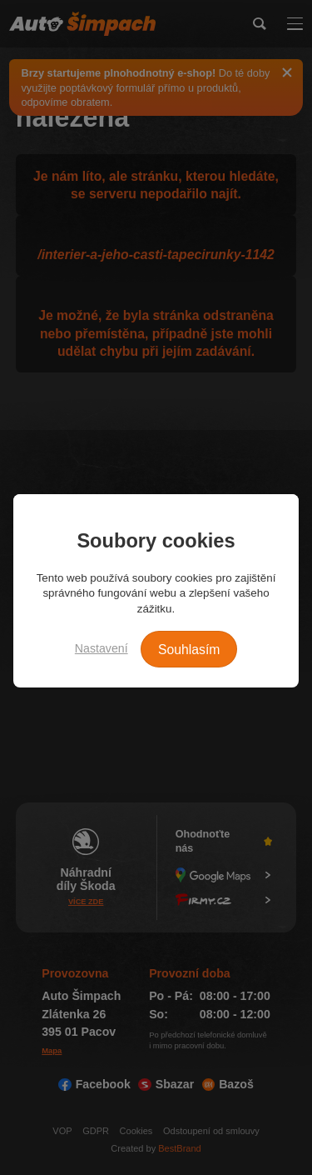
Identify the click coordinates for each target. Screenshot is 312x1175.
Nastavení (101, 648)
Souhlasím (189, 649)
